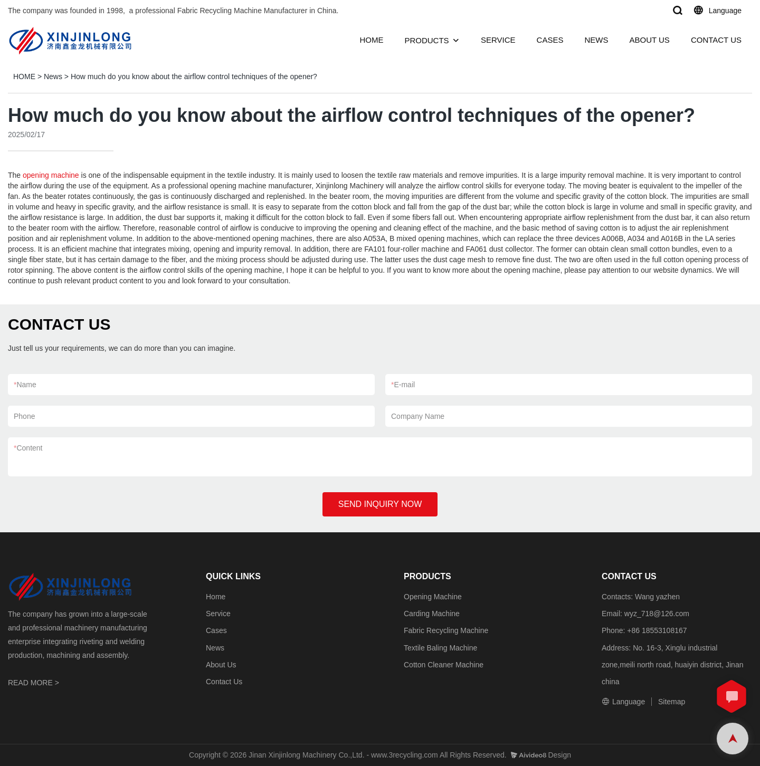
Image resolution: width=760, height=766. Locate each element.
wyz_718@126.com (656, 613)
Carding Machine (432, 613)
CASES (550, 39)
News (53, 76)
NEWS (596, 39)
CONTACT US (716, 39)
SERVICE (498, 39)
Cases (216, 630)
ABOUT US (649, 39)
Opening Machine (433, 596)
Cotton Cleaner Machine (443, 664)
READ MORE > (33, 682)
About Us (221, 664)
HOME (371, 39)
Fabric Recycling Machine (446, 630)
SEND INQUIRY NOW (380, 504)
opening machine (51, 175)
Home (215, 596)
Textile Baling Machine (440, 648)
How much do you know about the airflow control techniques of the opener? (194, 76)
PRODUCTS (426, 40)
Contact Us (224, 681)
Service (218, 613)
